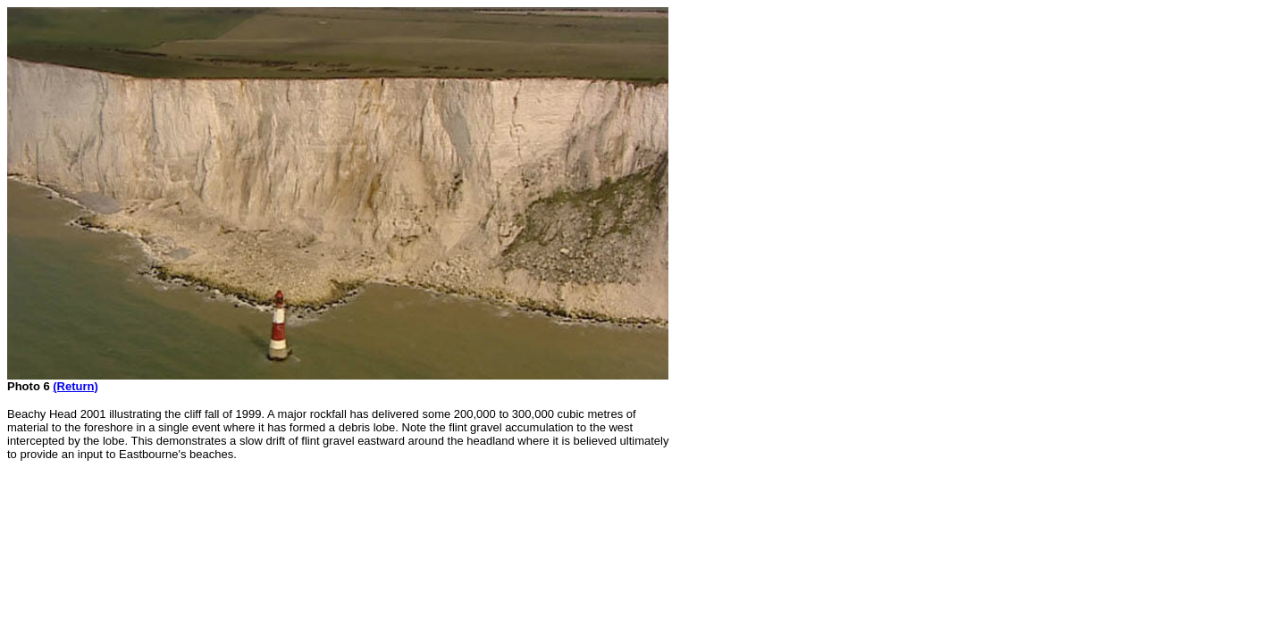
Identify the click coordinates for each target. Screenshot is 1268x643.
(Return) (75, 386)
